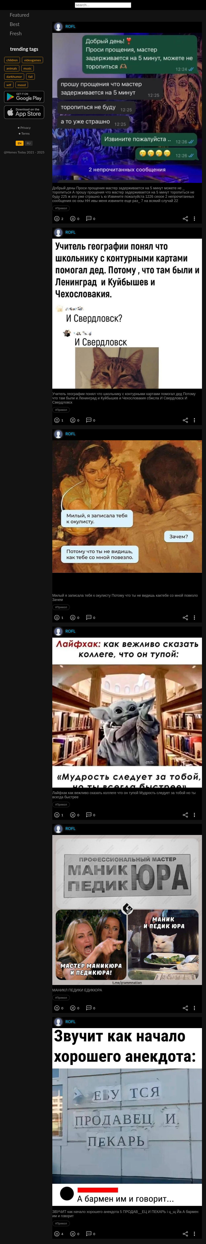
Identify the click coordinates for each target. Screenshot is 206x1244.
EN (20, 143)
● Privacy (24, 127)
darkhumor (14, 76)
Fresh (16, 33)
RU (29, 143)
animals (11, 68)
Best (15, 24)
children (12, 60)
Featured (19, 15)
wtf (8, 85)
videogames (32, 60)
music (28, 68)
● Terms (24, 133)
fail (30, 76)
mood (22, 85)
